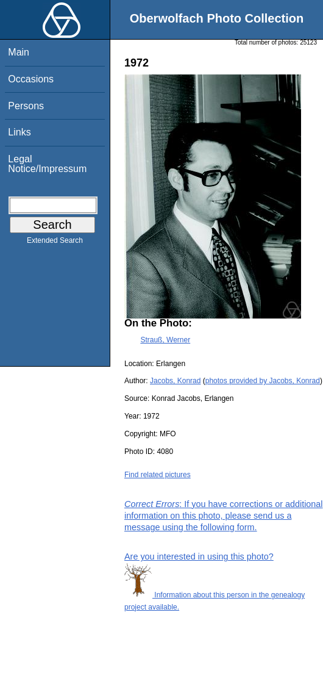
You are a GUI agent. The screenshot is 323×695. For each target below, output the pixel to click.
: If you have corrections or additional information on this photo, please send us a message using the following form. (223, 515)
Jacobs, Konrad (175, 380)
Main (18, 52)
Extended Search (55, 243)
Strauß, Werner (165, 340)
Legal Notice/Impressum (47, 164)
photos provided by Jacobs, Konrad (262, 380)
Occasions (31, 79)
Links (19, 132)
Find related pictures (157, 474)
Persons (26, 106)
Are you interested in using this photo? (199, 556)
